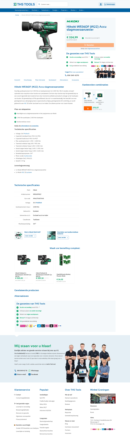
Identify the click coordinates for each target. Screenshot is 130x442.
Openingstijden (94, 409)
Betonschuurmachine (46, 434)
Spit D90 (42, 398)
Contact (18, 395)
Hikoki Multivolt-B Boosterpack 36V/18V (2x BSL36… (44, 274)
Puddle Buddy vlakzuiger (47, 401)
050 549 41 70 (22, 371)
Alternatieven (64, 80)
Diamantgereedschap (46, 421)
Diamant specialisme (71, 398)
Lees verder (30, 236)
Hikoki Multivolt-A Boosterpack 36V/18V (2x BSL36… (23, 274)
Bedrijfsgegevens (70, 401)
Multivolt (26, 133)
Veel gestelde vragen (22, 403)
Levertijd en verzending (23, 407)
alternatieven (25, 126)
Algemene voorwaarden (23, 416)
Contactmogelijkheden (23, 398)
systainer (29, 172)
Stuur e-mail (21, 374)
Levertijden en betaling (23, 431)
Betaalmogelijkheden (22, 410)
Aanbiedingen (44, 395)
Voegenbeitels (44, 424)
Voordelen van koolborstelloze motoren (67, 233)
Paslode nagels (44, 427)
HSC (25, 103)
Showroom (93, 406)
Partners (67, 430)
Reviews (67, 404)
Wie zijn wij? (68, 395)
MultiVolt (39, 203)
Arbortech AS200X (45, 410)
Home (17, 15)
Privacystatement (21, 419)
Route (92, 412)
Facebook (34, 374)
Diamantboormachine (46, 431)
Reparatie (68, 412)
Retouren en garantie (22, 413)
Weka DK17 (43, 407)
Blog (66, 424)
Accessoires (75, 80)
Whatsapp (35, 371)
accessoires (34, 126)
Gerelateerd (52, 80)
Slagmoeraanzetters (93, 48)
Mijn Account (101, 4)
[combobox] (52, 4)
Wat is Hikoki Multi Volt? (32, 232)
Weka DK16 (43, 404)
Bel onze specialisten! (74, 72)
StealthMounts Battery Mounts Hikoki (63, 275)
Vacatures (68, 433)
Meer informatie (40, 80)
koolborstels (28, 156)
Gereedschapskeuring (71, 415)
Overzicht (17, 80)
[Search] (39, 4)
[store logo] (25, 4)
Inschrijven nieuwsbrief (72, 427)
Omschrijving (28, 80)
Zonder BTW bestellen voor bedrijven (27, 428)
